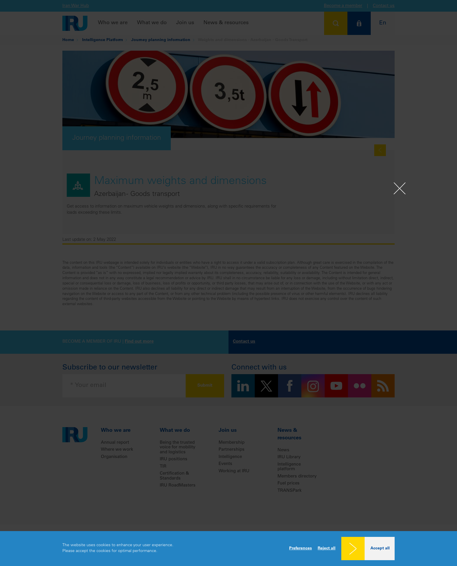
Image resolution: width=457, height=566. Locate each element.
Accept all (380, 548)
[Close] (399, 188)
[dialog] (228, 548)
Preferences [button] (300, 548)
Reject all (326, 548)
